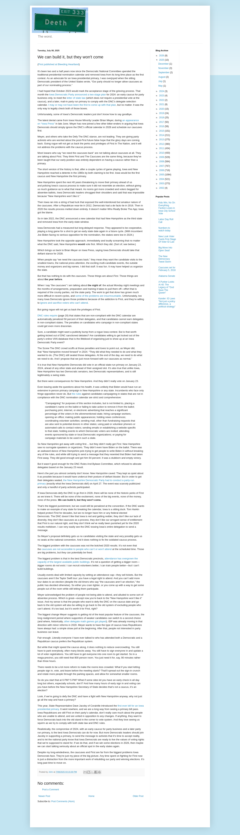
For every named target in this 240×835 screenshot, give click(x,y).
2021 (162, 104)
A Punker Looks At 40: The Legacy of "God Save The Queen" (166, 287)
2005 (162, 174)
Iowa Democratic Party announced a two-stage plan (77, 94)
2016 (162, 126)
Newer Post (44, 796)
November (163, 68)
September (164, 72)
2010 (162, 153)
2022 (162, 100)
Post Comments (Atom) (63, 801)
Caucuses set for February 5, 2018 (167, 269)
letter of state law (76, 98)
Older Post (138, 796)
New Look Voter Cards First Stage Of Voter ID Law (167, 239)
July (160, 81)
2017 (162, 122)
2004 (162, 179)
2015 (162, 131)
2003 (162, 183)
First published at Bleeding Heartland (58, 64)
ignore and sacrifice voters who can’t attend (64, 302)
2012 (162, 144)
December (163, 64)
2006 (162, 170)
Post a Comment (50, 789)
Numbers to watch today (164, 229)
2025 (162, 60)
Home (91, 796)
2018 (162, 117)
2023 (162, 95)
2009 (162, 157)
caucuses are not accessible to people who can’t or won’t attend (77, 549)
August (162, 77)
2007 (162, 166)
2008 (162, 161)
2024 (162, 91)
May (160, 85)
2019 (162, 113)
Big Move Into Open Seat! (165, 249)
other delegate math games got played (85, 621)
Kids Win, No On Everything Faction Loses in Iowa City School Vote (166, 208)
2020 (162, 109)
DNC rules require (47, 315)
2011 (162, 148)
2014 (162, 135)
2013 (162, 139)
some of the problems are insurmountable (98, 295)
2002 (162, 188)
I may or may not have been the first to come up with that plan (82, 104)
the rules (76, 393)
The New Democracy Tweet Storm (164, 259)
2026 (162, 55)
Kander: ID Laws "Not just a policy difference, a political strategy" (166, 302)
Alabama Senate (166, 276)
